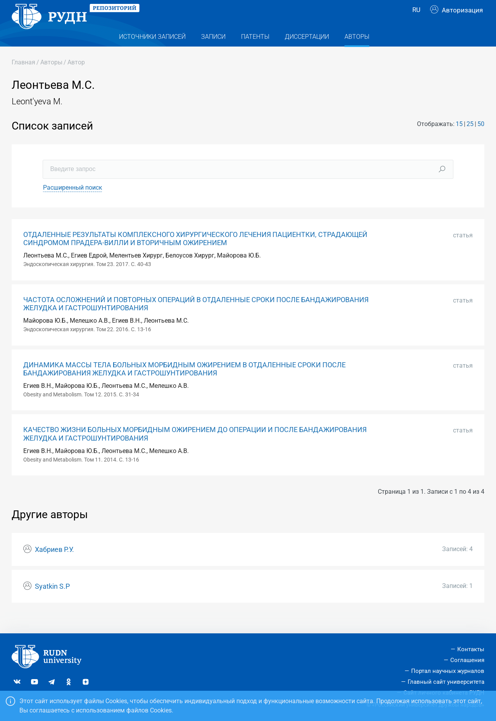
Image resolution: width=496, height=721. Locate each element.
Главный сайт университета (446, 681)
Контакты (470, 649)
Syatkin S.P (52, 602)
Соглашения (467, 660)
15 (459, 139)
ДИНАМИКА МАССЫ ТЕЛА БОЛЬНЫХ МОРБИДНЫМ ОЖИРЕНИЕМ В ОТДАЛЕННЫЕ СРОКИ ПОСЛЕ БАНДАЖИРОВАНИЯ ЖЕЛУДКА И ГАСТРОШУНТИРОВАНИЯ (184, 384)
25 (470, 139)
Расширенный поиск (72, 203)
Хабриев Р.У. (54, 565)
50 (480, 139)
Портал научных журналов (447, 670)
